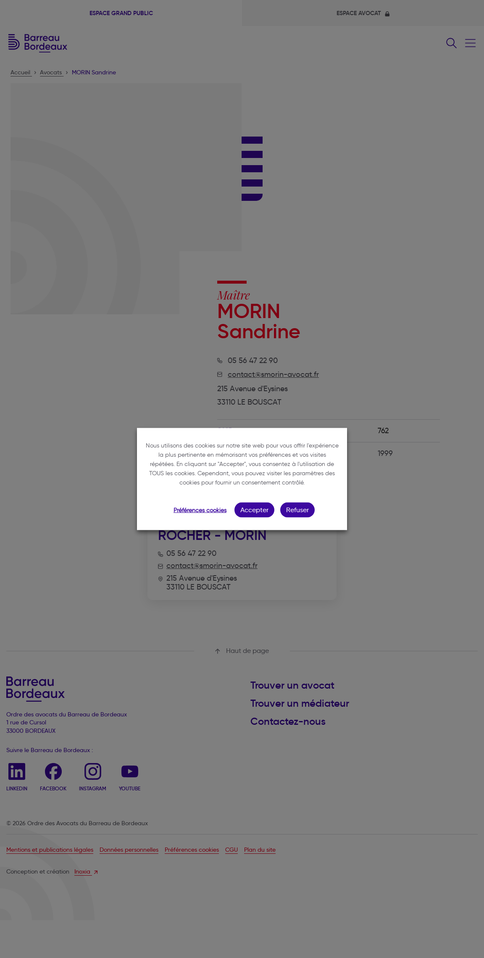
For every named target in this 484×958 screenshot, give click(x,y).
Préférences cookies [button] (200, 510)
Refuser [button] (297, 510)
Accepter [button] (254, 510)
